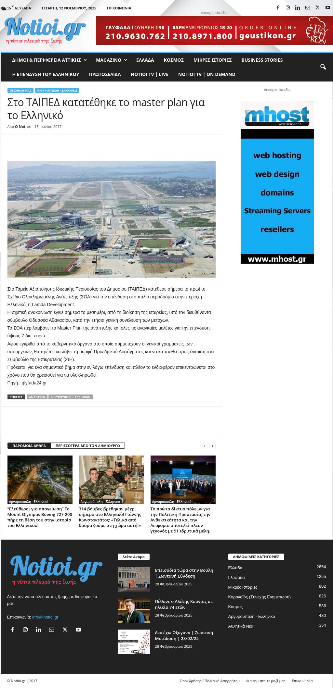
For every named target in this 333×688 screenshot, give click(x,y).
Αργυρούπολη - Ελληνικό (57, 90)
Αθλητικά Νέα (241, 626)
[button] (323, 67)
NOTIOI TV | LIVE (149, 74)
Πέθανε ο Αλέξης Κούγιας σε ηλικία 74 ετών (184, 604)
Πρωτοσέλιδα (105, 74)
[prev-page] (204, 446)
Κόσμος (174, 60)
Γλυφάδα (236, 577)
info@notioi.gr (45, 617)
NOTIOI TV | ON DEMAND (206, 74)
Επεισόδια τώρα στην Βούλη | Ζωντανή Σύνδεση (184, 573)
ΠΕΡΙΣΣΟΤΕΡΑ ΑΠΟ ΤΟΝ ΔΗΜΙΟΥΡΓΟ (88, 445)
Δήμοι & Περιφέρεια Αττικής (49, 60)
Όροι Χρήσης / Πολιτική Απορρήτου (210, 680)
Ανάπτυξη (37, 397)
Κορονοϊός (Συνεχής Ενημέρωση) (259, 596)
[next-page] (212, 446)
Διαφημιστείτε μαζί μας (265, 680)
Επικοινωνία (119, 8)
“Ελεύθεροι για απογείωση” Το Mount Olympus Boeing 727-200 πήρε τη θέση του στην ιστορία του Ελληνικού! (39, 517)
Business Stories (262, 60)
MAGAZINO (111, 60)
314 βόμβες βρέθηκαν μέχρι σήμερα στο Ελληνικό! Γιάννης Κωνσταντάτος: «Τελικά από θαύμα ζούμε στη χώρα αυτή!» (110, 517)
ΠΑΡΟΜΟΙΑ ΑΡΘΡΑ (29, 445)
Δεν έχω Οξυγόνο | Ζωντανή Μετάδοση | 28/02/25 (184, 635)
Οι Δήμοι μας (20, 90)
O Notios (23, 126)
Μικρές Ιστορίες (212, 60)
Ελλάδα (145, 60)
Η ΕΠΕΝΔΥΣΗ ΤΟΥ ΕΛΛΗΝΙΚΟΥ (45, 74)
